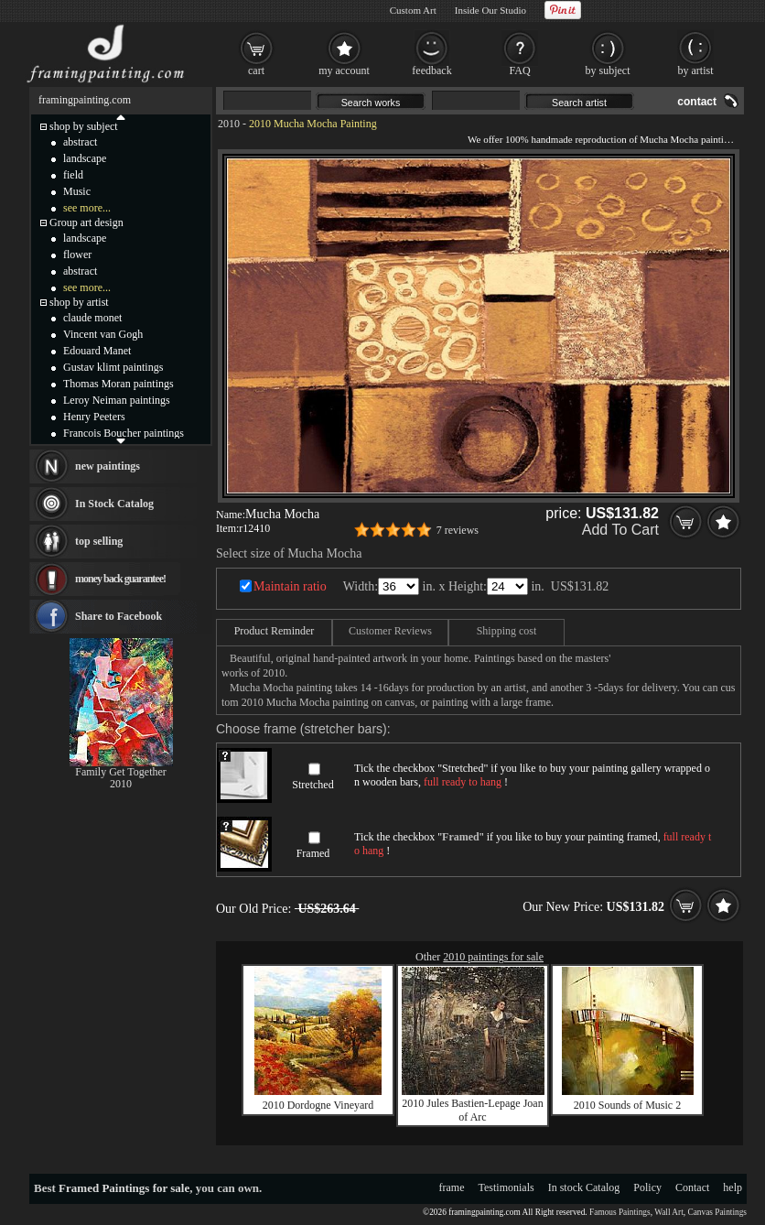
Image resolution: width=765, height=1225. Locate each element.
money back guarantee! (120, 578)
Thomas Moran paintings (118, 383)
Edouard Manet (97, 350)
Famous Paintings (620, 1212)
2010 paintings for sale (493, 956)
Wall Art (669, 1212)
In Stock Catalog (114, 503)
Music (77, 191)
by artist (696, 70)
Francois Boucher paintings (123, 433)
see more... (87, 207)
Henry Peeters (94, 416)
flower (77, 254)
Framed (313, 853)
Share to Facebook (118, 616)
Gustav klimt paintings (113, 367)
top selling (99, 541)
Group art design (86, 222)
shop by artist (79, 302)
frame (452, 1187)
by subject (608, 70)
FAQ (519, 70)
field (73, 174)
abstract (80, 142)
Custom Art (413, 10)
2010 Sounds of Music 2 (627, 1105)
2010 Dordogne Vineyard (318, 1105)
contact (697, 101)
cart (256, 70)
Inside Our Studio (490, 10)
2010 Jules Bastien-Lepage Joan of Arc (472, 1110)
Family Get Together (121, 771)
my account (344, 70)
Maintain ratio (290, 586)
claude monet (92, 317)
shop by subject (83, 126)
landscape (84, 158)
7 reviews (457, 530)
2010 (229, 123)
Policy (647, 1187)
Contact (692, 1187)
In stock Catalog (584, 1187)
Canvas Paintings (717, 1212)
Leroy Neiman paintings (116, 400)
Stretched (312, 784)
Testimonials (506, 1187)
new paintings (107, 466)
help (732, 1187)
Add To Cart (620, 529)
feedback (431, 70)
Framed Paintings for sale (124, 1188)
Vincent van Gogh (103, 334)
